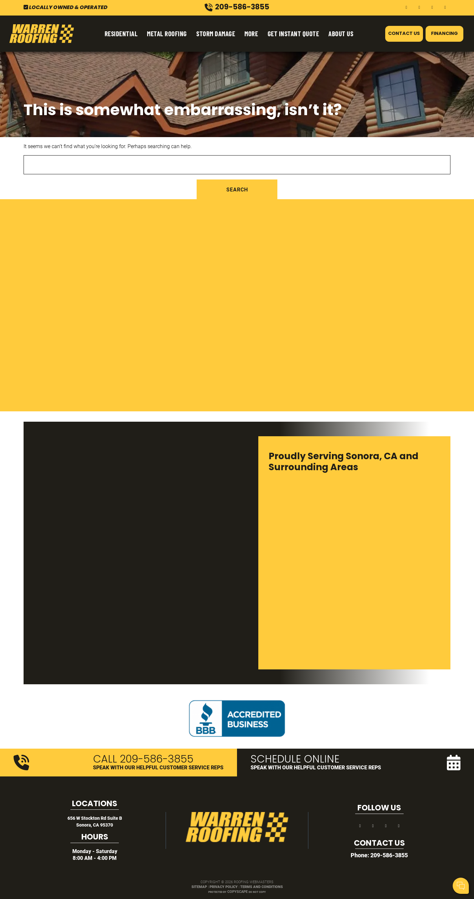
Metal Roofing (167, 33)
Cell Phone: (383, 860)
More (251, 33)
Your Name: (383, 852)
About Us (340, 33)
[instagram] (445, 6)
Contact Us (404, 34)
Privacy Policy (224, 886)
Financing (444, 34)
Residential (121, 33)
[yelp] (432, 6)
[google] (419, 6)
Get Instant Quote (293, 33)
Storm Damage (215, 33)
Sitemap (199, 886)
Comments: (383, 866)
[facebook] (406, 6)
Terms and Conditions (261, 886)
